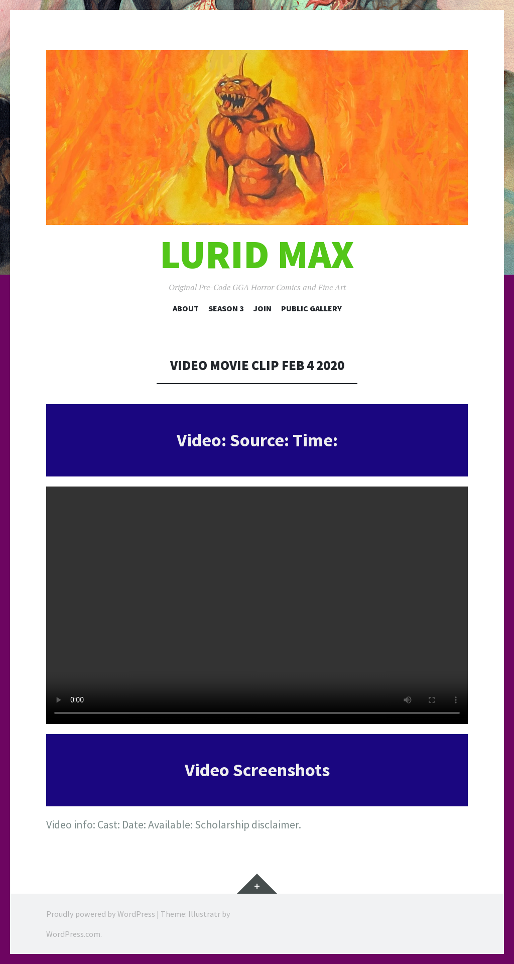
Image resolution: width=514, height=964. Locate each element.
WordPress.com (73, 934)
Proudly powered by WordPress (100, 914)
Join (262, 308)
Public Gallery (311, 308)
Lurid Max (257, 254)
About (186, 308)
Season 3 (226, 308)
